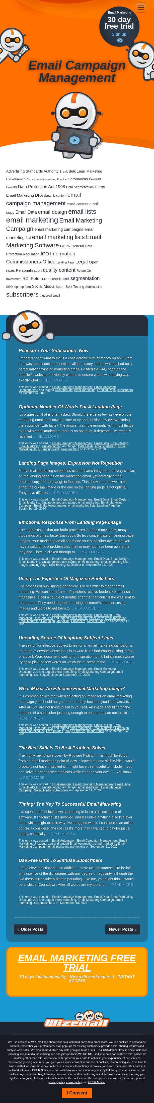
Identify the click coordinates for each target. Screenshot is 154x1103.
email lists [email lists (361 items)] (82, 211)
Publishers (78, 621)
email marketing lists (81, 505)
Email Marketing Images (50, 505)
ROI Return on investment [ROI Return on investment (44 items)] (46, 278)
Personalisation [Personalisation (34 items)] (29, 270)
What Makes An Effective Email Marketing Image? (72, 688)
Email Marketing (105, 387)
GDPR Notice (96, 1082)
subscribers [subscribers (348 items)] (22, 294)
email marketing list (32, 731)
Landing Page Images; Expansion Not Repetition (71, 463)
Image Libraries (75, 731)
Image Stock (95, 731)
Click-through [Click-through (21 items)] (16, 179)
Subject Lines (96, 621)
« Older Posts (30, 929)
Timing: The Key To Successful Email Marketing (70, 804)
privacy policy (56, 1082)
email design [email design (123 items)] (52, 212)
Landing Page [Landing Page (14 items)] (65, 262)
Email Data (101, 443)
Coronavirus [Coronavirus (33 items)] (78, 179)
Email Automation (63, 840)
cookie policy (74, 1082)
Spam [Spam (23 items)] (59, 287)
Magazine (62, 621)
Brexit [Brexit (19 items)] (63, 171)
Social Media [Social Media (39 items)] (43, 286)
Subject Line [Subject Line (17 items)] (93, 287)
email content (79, 618)
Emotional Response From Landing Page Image (70, 522)
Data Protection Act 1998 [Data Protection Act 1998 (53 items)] (41, 186)
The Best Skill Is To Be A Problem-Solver (62, 747)
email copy (96, 618)
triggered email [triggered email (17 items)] (50, 295)
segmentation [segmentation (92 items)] (85, 278)
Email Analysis (61, 784)
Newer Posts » (122, 929)
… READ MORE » (53, 380)
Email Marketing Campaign (37, 621)
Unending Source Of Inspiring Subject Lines (66, 637)
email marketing (85, 390)
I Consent (77, 1092)
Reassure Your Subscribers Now (54, 350)
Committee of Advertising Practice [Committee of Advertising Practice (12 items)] (47, 179)
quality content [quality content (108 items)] (59, 270)
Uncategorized (28, 390)
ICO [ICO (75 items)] (45, 253)
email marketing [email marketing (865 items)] (32, 220)
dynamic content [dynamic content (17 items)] (55, 195)
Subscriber (74, 565)
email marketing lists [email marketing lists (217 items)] (58, 237)
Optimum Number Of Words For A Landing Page (70, 406)
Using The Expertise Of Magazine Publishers (66, 578)
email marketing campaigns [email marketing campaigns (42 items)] (59, 229)
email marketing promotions (66, 846)
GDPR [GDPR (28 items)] (65, 246)
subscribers (125, 390)
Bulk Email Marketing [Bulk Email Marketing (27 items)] (85, 171)
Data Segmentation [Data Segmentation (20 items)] (80, 187)
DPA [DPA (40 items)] (39, 195)
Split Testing (57, 565)
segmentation (70, 449)
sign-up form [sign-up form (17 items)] (22, 287)
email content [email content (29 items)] (77, 204)
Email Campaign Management (72, 387)
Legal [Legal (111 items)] (81, 261)
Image (23, 565)
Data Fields (85, 446)
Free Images (54, 731)
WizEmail (28, 8)
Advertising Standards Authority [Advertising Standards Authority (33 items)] (32, 171)
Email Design (119, 443)
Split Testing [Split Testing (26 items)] (74, 287)
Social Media (42, 790)
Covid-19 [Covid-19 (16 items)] (95, 179)
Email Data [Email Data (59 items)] (26, 212)
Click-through (64, 390)
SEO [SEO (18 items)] (9, 287)
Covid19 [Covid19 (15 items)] (11, 187)
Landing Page (106, 390)
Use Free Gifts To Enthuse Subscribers (60, 860)
